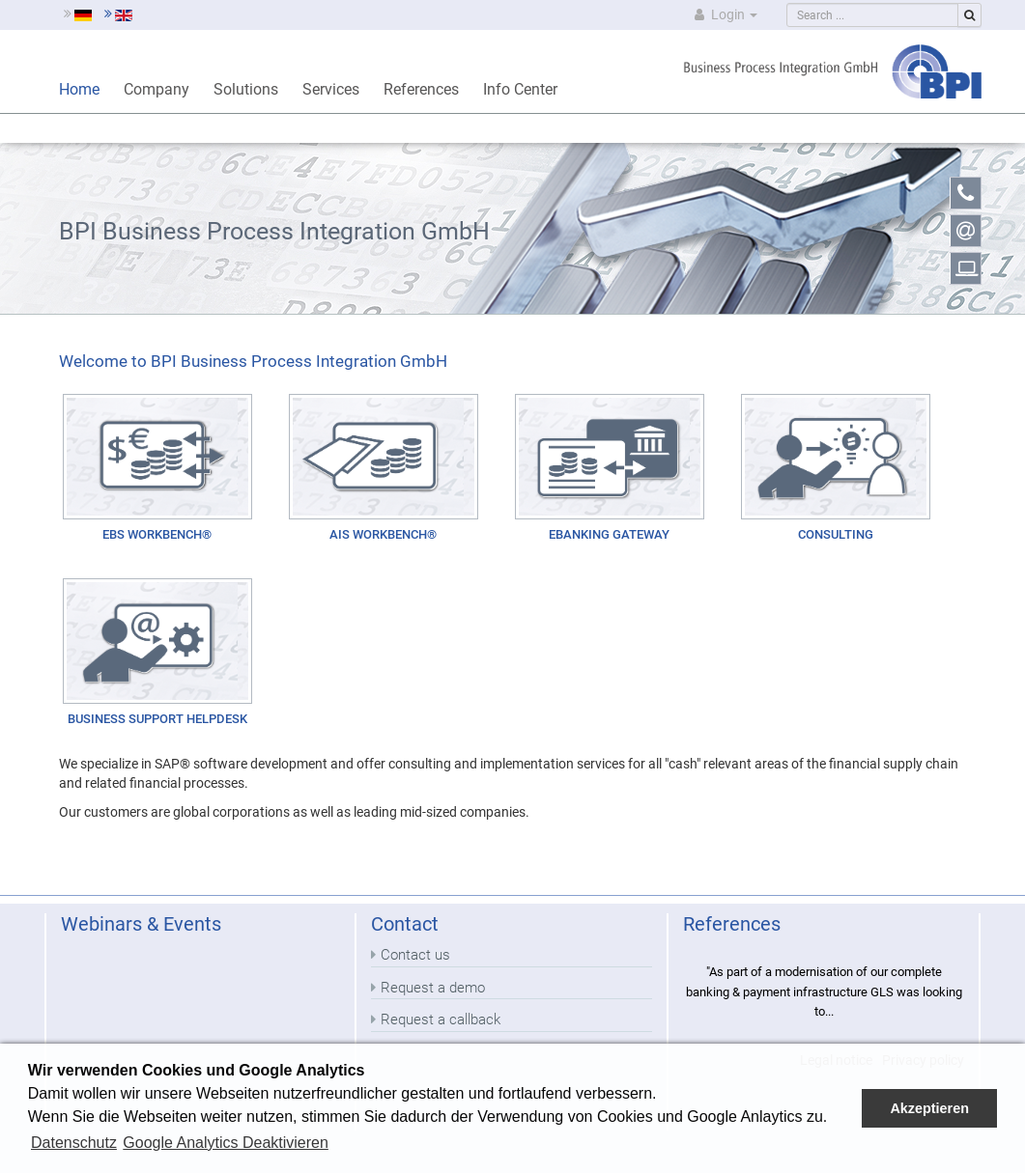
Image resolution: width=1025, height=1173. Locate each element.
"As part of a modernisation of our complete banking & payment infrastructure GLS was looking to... (824, 991)
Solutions (246, 89)
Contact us (415, 955)
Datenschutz (74, 1142)
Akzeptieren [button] (929, 1108)
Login (724, 14)
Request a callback (440, 1019)
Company (156, 89)
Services (330, 89)
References (421, 89)
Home (79, 89)
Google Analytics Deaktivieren (225, 1142)
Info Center (520, 89)
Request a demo (433, 987)
